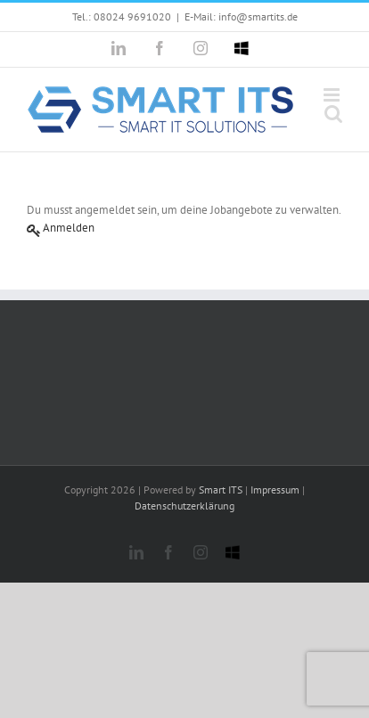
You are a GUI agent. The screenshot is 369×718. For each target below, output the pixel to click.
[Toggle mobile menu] (333, 95)
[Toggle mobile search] (333, 113)
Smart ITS (220, 489)
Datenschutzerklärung (184, 505)
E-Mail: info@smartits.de (241, 16)
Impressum (274, 489)
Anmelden (68, 227)
